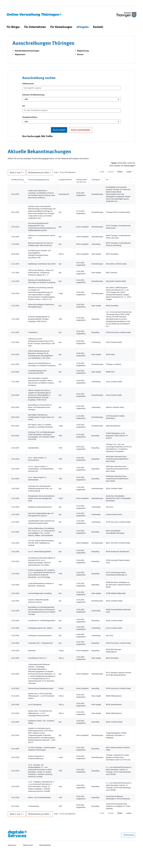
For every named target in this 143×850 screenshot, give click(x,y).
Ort (23, 106)
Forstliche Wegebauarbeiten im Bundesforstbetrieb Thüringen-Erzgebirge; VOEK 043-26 (39, 319)
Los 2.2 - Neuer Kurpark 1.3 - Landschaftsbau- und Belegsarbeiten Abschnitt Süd (41, 469)
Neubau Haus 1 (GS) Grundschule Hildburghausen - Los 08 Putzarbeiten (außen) (41, 696)
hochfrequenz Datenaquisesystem (40, 635)
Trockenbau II (33, 332)
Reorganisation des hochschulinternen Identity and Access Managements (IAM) (41, 498)
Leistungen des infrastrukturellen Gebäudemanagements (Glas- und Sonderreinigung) (40, 488)
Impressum (12, 845)
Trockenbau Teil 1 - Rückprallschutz (40, 643)
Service (80, 54)
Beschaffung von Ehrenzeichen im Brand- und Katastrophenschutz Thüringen (40, 407)
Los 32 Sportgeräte (34, 704)
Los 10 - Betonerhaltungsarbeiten (39, 551)
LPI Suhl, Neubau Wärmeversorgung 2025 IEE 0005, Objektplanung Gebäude (41, 543)
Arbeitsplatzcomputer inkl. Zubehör (40, 628)
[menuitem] (13, 27)
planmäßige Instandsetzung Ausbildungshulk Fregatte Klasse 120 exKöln (41, 417)
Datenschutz (28, 845)
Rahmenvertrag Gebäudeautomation (40, 688)
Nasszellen (32, 650)
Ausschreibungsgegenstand (38, 180)
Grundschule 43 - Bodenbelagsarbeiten (41, 620)
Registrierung (83, 51)
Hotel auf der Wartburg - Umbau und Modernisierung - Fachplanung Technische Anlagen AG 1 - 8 (40, 272)
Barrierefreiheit (45, 845)
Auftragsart (95, 180)
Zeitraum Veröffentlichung (33, 95)
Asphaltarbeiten (33, 448)
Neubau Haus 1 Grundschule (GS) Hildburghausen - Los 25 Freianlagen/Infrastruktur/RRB (40, 713)
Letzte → (130, 172)
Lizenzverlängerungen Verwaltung (40, 593)
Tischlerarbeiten (33, 806)
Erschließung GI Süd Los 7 (37, 658)
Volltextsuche (28, 84)
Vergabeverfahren (29, 117)
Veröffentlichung (17, 180)
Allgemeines (20, 54)
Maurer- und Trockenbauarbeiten (39, 797)
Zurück (111, 172)
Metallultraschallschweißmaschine (40, 507)
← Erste (101, 172)
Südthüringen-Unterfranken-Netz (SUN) (41, 264)
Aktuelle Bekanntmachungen (27, 51)
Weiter (120, 172)
